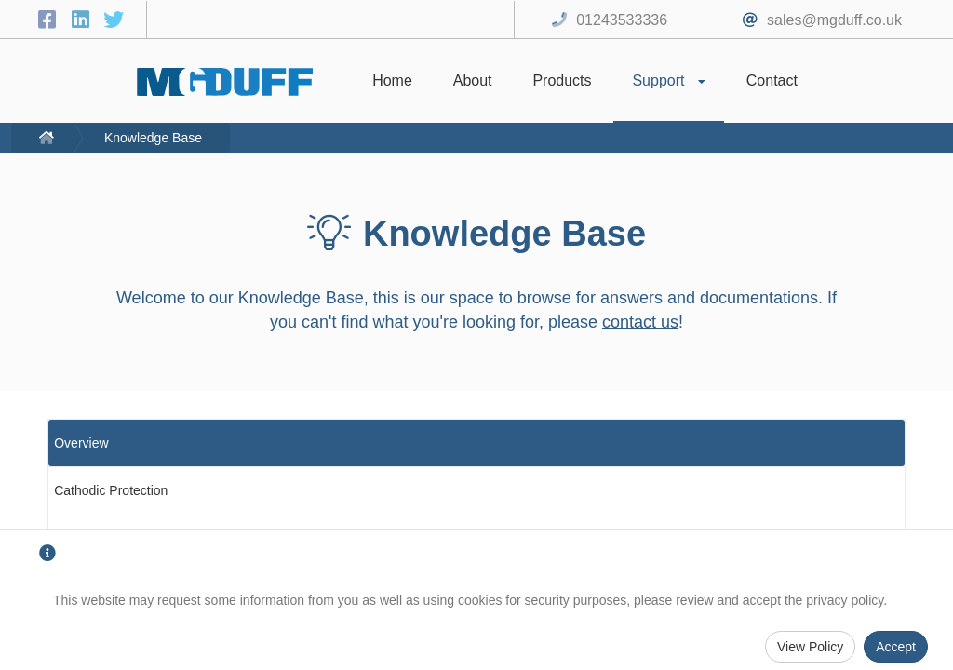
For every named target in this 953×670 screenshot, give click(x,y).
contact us (640, 322)
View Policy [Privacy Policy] (810, 646)
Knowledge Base (153, 137)
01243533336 (621, 20)
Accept (896, 646)
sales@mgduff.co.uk (834, 20)
